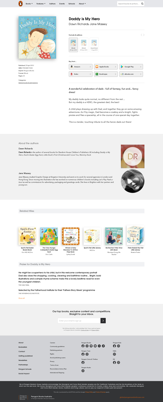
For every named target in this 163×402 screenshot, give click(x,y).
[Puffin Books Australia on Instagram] (114, 354)
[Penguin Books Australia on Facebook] (83, 345)
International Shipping (57, 373)
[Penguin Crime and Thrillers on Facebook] (83, 362)
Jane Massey (98, 24)
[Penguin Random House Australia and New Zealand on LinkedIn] (99, 345)
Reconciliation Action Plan (58, 369)
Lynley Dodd (70, 254)
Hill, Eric (30, 252)
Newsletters (23, 360)
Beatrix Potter (135, 252)
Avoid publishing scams (57, 358)
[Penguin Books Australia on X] (91, 345)
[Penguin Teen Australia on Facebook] (83, 354)
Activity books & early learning (28, 83)
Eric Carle (49, 254)
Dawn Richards (79, 24)
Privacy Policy (95, 330)
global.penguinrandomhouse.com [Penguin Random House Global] (132, 397)
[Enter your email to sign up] (79, 321)
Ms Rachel (116, 253)
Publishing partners (56, 350)
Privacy (52, 361)
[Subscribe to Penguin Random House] (103, 320)
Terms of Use (85, 330)
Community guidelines (57, 346)
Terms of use (54, 365)
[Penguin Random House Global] (25, 397)
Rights (52, 354)
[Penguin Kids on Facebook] (114, 345)
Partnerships (23, 365)
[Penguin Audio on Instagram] (83, 370)
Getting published (26, 356)
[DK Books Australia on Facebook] (114, 362)
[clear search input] (142, 4)
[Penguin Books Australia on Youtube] (95, 345)
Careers (52, 343)
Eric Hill (24, 252)
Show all (22, 298)
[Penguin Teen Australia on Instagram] (87, 354)
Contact (22, 351)
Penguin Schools (25, 369)
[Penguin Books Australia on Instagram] (87, 345)
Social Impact (24, 374)
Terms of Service (100, 392)
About (21, 343)
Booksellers (23, 347)
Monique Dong (113, 252)
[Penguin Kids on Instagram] (118, 345)
